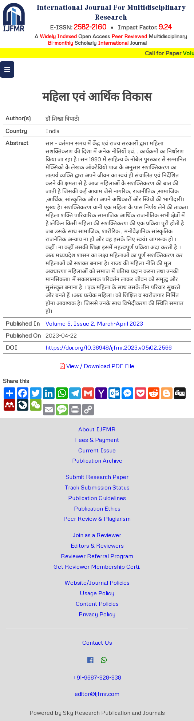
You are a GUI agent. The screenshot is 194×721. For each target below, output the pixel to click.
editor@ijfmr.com (97, 693)
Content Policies (97, 603)
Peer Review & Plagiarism (97, 518)
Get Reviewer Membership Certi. (97, 566)
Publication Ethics (97, 508)
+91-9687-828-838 (97, 677)
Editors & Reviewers (97, 545)
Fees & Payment (97, 439)
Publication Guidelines (97, 498)
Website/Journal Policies (97, 582)
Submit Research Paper (97, 476)
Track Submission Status (97, 487)
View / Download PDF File (97, 366)
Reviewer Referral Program (97, 556)
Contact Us (97, 642)
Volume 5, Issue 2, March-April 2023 (94, 323)
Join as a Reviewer (97, 535)
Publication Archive (97, 460)
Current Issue (97, 450)
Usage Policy (97, 593)
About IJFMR (97, 429)
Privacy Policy (97, 614)
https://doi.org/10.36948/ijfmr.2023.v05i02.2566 (108, 347)
